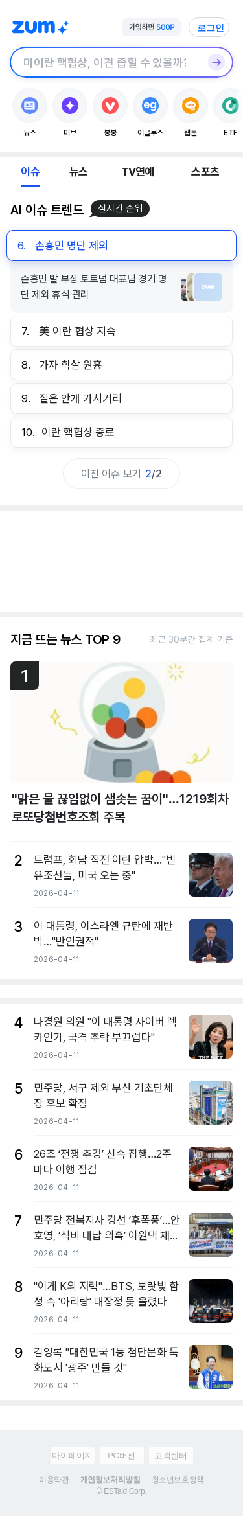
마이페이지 (72, 1455)
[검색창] (104, 62)
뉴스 (78, 171)
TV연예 (137, 171)
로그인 (210, 28)
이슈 (30, 171)
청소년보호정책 (178, 1479)
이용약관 (54, 1479)
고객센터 (170, 1455)
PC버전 (121, 1455)
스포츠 (205, 171)
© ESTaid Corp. (121, 1491)
